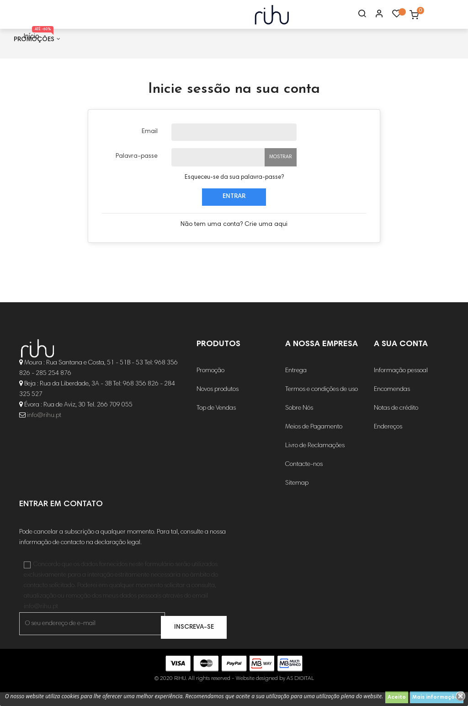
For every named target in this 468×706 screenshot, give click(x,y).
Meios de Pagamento (313, 441)
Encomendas (392, 403)
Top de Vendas (216, 422)
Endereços (388, 441)
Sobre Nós (299, 422)
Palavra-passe (137, 169)
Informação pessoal (401, 384)
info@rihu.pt (44, 429)
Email (150, 145)
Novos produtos (218, 403)
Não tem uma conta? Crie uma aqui (234, 238)
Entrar (234, 210)
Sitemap (296, 497)
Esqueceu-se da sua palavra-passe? (234, 191)
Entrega (296, 384)
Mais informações (436, 697)
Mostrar (280, 170)
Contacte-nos (304, 478)
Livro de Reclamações (315, 459)
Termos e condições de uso (321, 403)
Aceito (397, 697)
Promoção (210, 384)
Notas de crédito (396, 422)
